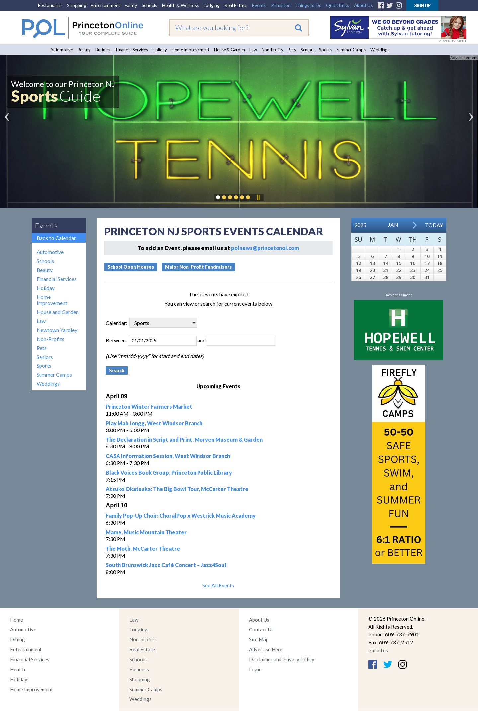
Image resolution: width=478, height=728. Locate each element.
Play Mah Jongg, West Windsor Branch (154, 423)
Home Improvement (190, 49)
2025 (360, 225)
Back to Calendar (56, 238)
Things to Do (308, 5)
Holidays (20, 679)
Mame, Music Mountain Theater (146, 532)
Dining (17, 639)
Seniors (307, 49)
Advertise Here (265, 649)
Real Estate (235, 5)
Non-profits (142, 639)
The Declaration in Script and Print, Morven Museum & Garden (184, 439)
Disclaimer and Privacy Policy (281, 659)
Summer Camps (351, 49)
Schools (149, 5)
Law (253, 49)
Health (17, 669)
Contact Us (261, 629)
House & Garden (229, 49)
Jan (393, 224)
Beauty (84, 49)
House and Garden (58, 312)
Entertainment (105, 5)
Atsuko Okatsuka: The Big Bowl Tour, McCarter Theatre (177, 489)
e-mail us (378, 650)
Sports (325, 49)
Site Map (259, 639)
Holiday (160, 49)
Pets (292, 49)
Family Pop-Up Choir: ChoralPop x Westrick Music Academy (181, 515)
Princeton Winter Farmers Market (149, 406)
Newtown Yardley (57, 330)
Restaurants (50, 5)
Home (16, 620)
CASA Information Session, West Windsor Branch (168, 456)
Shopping (76, 5)
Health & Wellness (180, 5)
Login (255, 669)
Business (103, 49)
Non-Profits (272, 49)
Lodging (212, 5)
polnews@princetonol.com (265, 248)
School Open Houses (130, 267)
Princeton (281, 5)
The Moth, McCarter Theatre (143, 548)
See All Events (218, 585)
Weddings (379, 49)
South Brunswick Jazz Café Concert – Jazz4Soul (166, 565)
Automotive (61, 49)
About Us (363, 5)
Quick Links (337, 5)
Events (259, 5)
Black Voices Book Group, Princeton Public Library (169, 472)
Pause (258, 197)
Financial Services (132, 49)
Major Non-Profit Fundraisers (198, 267)
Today (434, 225)
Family (131, 5)
